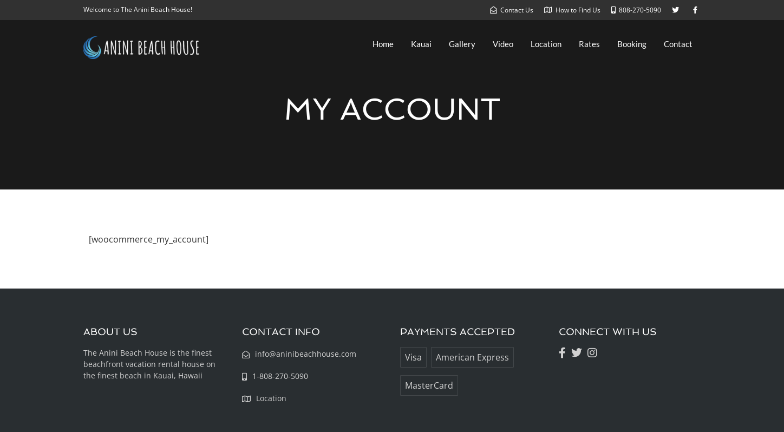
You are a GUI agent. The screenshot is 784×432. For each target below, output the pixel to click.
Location (546, 44)
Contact (678, 44)
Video (503, 44)
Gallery (462, 44)
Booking (631, 44)
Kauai (421, 44)
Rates (589, 44)
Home (383, 44)
